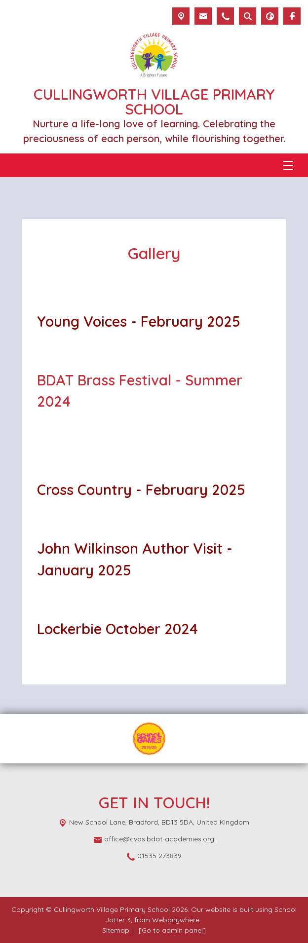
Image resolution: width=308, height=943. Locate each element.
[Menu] (288, 165)
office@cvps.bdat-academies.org (159, 838)
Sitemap (115, 930)
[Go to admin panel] (172, 930)
